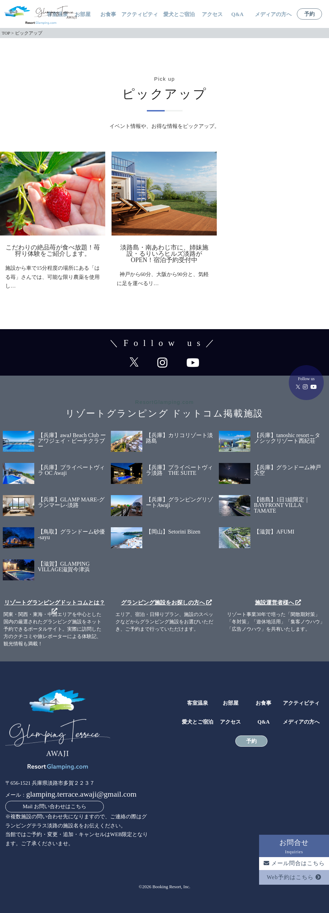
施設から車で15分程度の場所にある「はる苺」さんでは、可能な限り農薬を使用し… (52, 277)
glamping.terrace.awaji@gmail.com (81, 794)
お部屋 (83, 14)
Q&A (237, 14)
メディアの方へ (273, 14)
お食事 (108, 14)
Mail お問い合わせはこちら (54, 806)
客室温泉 (197, 703)
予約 (309, 14)
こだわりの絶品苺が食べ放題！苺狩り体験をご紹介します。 (53, 250)
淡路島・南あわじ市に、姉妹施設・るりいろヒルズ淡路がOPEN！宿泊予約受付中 (164, 253)
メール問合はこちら (294, 863)
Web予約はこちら (294, 877)
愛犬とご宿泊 (179, 14)
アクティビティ (139, 14)
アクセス (212, 14)
